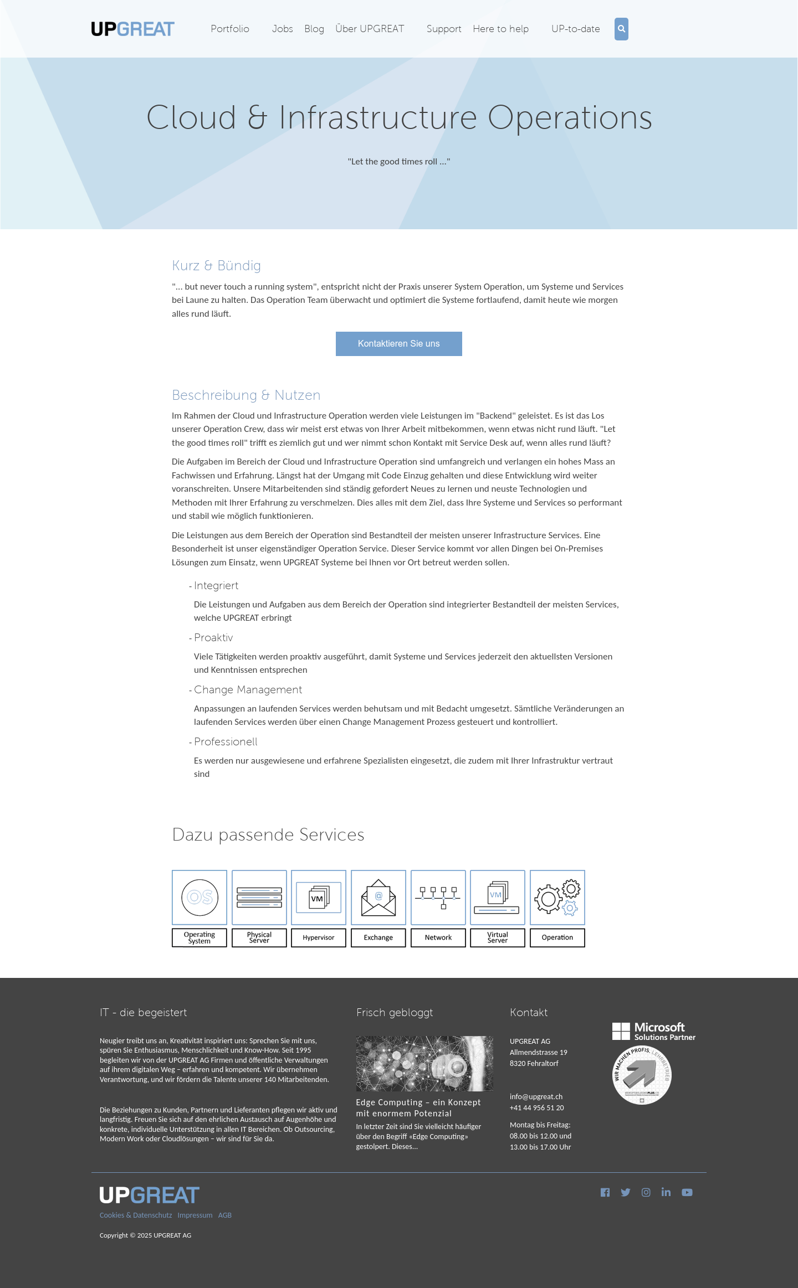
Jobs (282, 28)
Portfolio (230, 28)
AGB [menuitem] (225, 1215)
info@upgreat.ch (536, 1096)
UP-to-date (575, 28)
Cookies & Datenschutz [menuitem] (136, 1215)
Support (444, 28)
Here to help (501, 28)
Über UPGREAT (369, 28)
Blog (314, 28)
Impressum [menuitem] (195, 1215)
